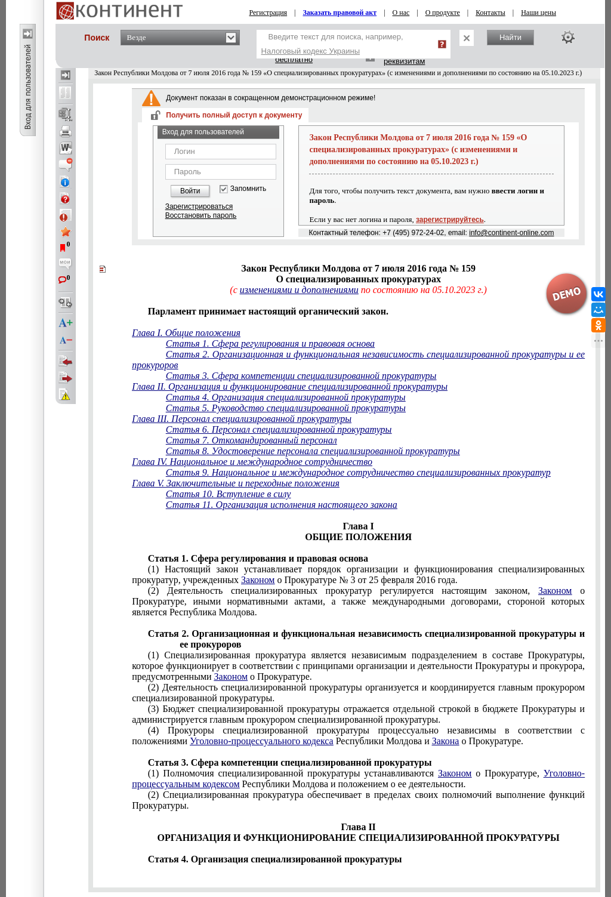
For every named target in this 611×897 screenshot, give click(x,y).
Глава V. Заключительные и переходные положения (236, 483)
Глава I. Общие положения (186, 333)
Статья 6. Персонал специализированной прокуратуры (279, 429)
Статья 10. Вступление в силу (228, 494)
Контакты (490, 12)
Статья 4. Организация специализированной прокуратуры (286, 397)
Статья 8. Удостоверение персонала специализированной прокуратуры (313, 451)
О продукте (442, 12)
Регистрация (268, 12)
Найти (510, 37)
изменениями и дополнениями (299, 290)
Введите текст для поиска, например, (332, 44)
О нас (401, 12)
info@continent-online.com (511, 233)
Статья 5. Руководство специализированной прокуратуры (286, 408)
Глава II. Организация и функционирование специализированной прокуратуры (290, 386)
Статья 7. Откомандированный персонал (251, 440)
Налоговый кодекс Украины (310, 51)
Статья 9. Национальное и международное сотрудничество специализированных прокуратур (358, 472)
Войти (190, 191)
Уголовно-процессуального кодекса (261, 741)
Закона (445, 741)
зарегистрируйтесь (450, 219)
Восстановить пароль (201, 215)
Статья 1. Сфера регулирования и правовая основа (270, 343)
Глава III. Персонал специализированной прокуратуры (241, 419)
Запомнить (248, 189)
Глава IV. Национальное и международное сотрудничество (252, 462)
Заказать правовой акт (340, 12)
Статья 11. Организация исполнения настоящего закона (281, 505)
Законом (257, 580)
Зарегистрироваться (199, 206)
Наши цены (538, 12)
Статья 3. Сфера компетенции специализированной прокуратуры (301, 376)
